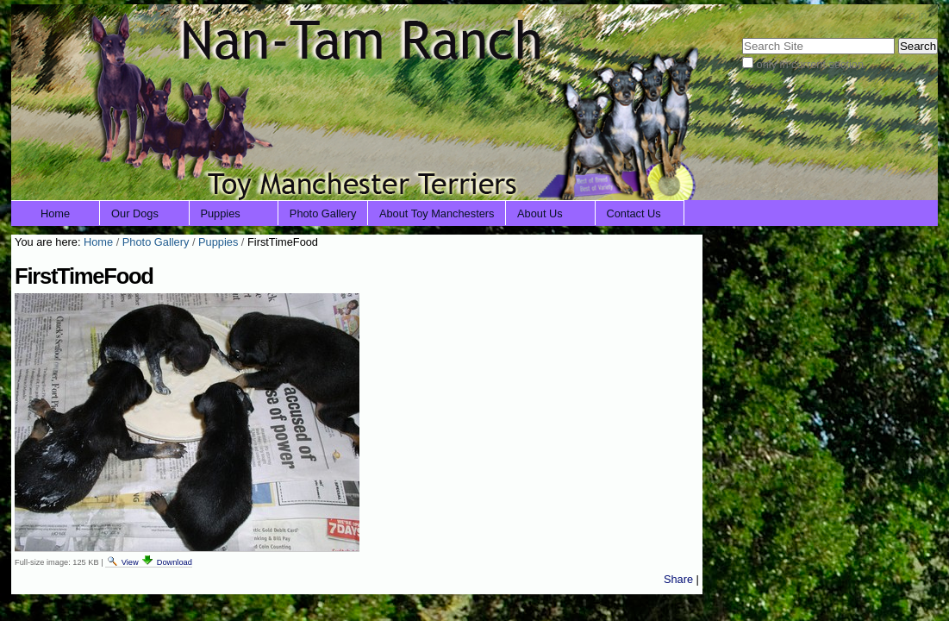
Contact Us (633, 213)
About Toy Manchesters (437, 213)
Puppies (220, 213)
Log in (911, 15)
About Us (540, 213)
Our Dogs (135, 213)
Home (55, 213)
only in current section (810, 64)
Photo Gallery (323, 213)
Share (678, 579)
